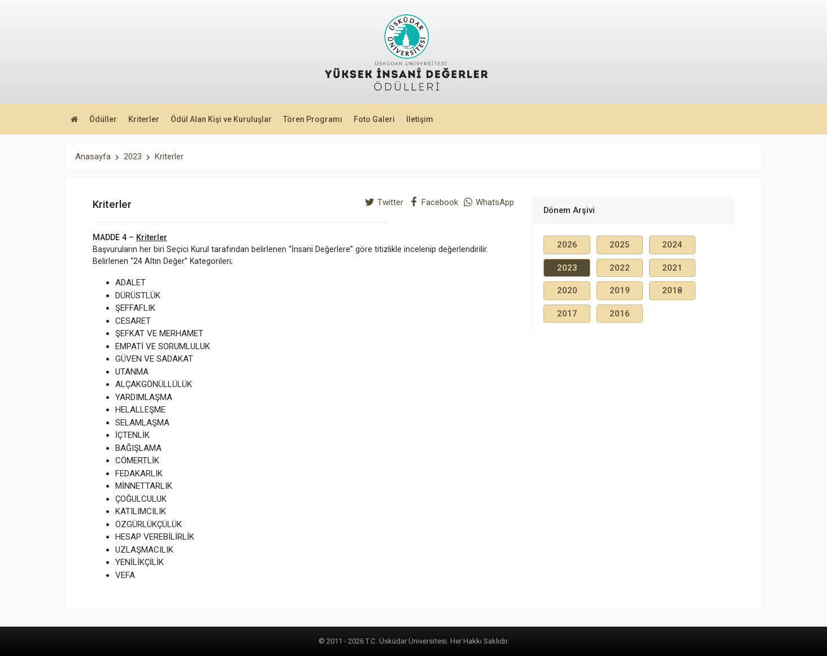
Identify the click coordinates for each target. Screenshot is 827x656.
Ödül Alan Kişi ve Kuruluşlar (221, 119)
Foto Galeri (374, 119)
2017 (567, 314)
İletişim (419, 119)
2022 (620, 268)
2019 (620, 290)
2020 (567, 290)
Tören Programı (312, 119)
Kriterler (143, 119)
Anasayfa (93, 156)
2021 (672, 268)
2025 (620, 245)
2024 (672, 245)
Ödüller (103, 119)
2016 (620, 314)
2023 (133, 156)
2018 (672, 290)
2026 (567, 245)
